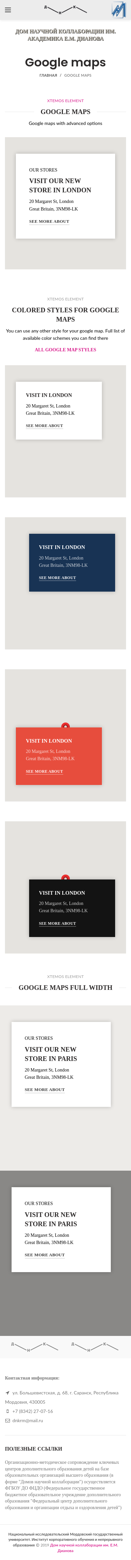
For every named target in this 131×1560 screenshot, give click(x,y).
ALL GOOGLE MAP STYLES (65, 349)
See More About (49, 221)
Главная (48, 75)
